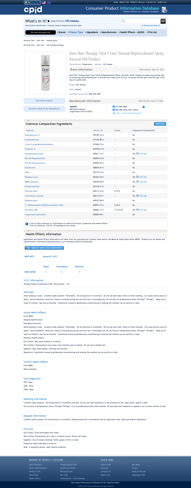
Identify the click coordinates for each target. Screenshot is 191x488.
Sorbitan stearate (32, 186)
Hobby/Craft (34, 471)
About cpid (106, 464)
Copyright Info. (139, 475)
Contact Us (106, 471)
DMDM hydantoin (32, 182)
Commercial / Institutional (72, 478)
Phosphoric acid (31, 177)
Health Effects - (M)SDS (132, 32)
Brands (62, 32)
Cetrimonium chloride (34, 196)
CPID (33, 10)
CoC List (141, 154)
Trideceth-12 (30, 149)
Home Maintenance (38, 468)
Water (27, 172)
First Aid (152, 32)
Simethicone (30, 168)
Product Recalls (139, 471)
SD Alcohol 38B (31, 210)
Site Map (136, 464)
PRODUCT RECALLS (137, 2)
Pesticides (33, 475)
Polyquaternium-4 (32, 135)
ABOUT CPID (124, 2)
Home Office (35, 478)
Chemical (30, 130)
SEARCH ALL (162, 2)
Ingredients (92, 32)
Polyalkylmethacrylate (34, 154)
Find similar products (44, 101)
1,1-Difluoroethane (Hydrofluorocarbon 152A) (44, 205)
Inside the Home (68, 468)
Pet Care (64, 475)
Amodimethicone (32, 140)
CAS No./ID (97, 130)
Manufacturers (109, 32)
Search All (105, 475)
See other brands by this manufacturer (44, 109)
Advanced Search (152, 25)
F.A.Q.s (135, 468)
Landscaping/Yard (68, 464)
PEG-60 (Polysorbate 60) (35, 158)
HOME (115, 2)
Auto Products (35, 464)
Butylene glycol (31, 200)
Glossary (104, 468)
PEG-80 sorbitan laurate (35, 163)
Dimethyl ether (31, 191)
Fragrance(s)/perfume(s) (35, 214)
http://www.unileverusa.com (128, 113)
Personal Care (66, 471)
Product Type (76, 32)
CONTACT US (151, 2)
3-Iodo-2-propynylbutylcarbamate (39, 144)
